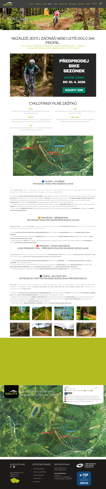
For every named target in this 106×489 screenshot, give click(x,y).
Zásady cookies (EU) (38, 475)
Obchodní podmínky (38, 468)
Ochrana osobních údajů (39, 472)
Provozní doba (37, 478)
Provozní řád (36, 481)
